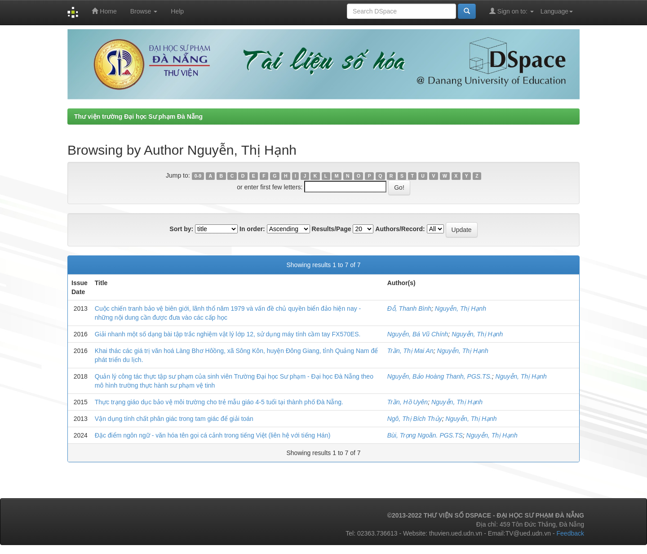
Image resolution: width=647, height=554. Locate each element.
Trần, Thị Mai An (410, 350)
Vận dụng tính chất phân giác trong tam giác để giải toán (174, 418)
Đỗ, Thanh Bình (409, 308)
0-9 (198, 176)
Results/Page (331, 228)
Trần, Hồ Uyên (407, 402)
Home (104, 11)
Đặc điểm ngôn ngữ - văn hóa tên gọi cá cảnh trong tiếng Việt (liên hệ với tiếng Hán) (213, 435)
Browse (144, 11)
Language (557, 11)
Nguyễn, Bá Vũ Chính (417, 334)
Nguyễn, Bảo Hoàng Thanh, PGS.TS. (439, 376)
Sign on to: (511, 11)
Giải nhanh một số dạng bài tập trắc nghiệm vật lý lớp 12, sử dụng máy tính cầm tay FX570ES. (228, 334)
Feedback (570, 533)
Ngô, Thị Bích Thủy (414, 418)
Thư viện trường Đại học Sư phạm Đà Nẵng (138, 116)
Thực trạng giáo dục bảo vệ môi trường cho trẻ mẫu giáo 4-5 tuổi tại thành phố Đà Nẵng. (219, 402)
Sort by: (181, 228)
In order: (252, 228)
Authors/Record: (400, 228)
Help (177, 11)
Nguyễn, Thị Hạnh (460, 308)
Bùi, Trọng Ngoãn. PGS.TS (425, 435)
